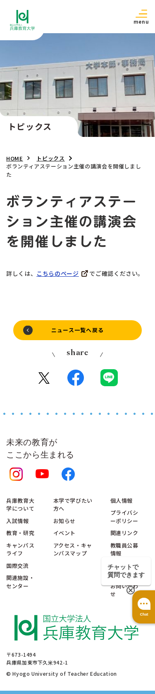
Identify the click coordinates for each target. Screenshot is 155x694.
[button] (141, 16)
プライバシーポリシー (124, 517)
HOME (14, 158)
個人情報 (121, 500)
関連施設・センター (20, 582)
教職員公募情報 (124, 549)
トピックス (50, 158)
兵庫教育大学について (20, 505)
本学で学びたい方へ (73, 505)
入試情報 (17, 521)
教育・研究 (20, 533)
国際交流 (17, 566)
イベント (64, 533)
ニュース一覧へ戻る (77, 330)
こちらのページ (57, 273)
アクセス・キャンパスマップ (72, 549)
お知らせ (64, 521)
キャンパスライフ (20, 549)
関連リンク (124, 533)
